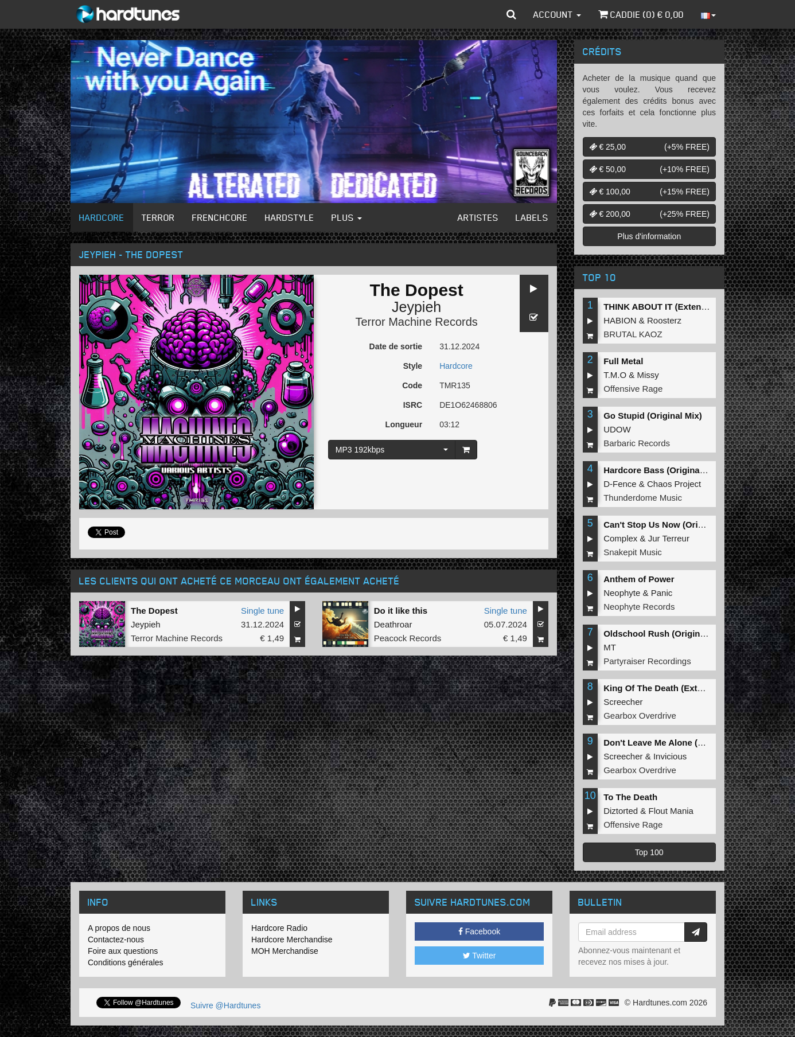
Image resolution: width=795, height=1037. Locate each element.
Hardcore (101, 217)
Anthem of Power (638, 579)
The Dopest (154, 610)
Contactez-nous (116, 939)
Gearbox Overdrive (639, 715)
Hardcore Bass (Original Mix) (662, 470)
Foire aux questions (123, 951)
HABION (620, 320)
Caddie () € (641, 14)
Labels (532, 217)
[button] (511, 14)
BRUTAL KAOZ (632, 334)
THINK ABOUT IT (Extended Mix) (669, 306)
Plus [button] (347, 217)
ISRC (412, 405)
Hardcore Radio (279, 928)
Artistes (478, 217)
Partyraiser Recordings (647, 661)
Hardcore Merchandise (292, 939)
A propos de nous (119, 928)
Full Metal (623, 361)
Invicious (670, 756)
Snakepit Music (632, 552)
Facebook (479, 931)
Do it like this (400, 610)
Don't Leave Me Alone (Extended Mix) (679, 742)
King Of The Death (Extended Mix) (672, 688)
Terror (158, 217)
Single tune (262, 610)
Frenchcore (220, 217)
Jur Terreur (668, 538)
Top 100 (649, 852)
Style (412, 366)
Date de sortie (396, 346)
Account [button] (557, 14)
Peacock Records (408, 638)
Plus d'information (649, 236)
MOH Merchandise (284, 951)
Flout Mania (671, 811)
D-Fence (620, 484)
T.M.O (614, 375)
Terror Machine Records (416, 321)
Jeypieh (416, 307)
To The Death (630, 797)
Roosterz (664, 320)
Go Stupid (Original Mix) (652, 415)
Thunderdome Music (642, 497)
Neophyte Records (639, 606)
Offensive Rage (632, 388)
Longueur (404, 424)
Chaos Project (674, 484)
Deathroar (393, 624)
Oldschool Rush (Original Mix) (665, 633)
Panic (662, 593)
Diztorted (620, 811)
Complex (620, 538)
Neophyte (621, 593)
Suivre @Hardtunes (225, 1005)
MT (609, 647)
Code (412, 385)
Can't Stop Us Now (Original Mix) (670, 524)
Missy (648, 375)
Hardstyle (289, 217)
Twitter (479, 955)
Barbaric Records (636, 443)
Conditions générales (125, 962)
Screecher (622, 702)
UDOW (617, 429)
